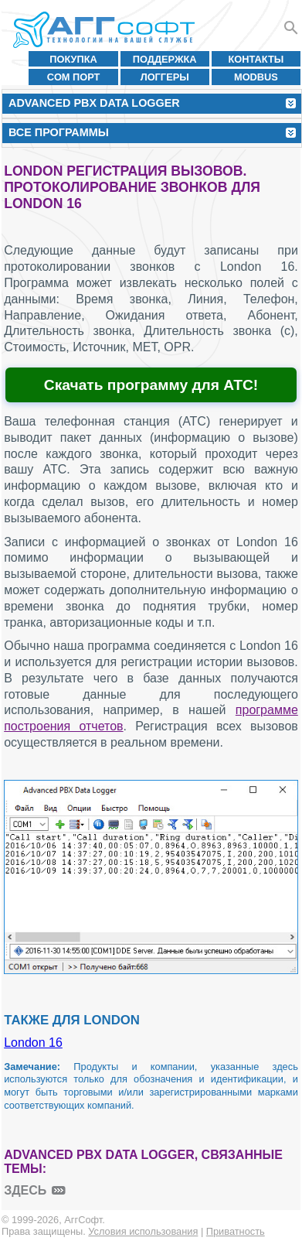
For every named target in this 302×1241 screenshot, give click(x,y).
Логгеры (165, 77)
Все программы (58, 132)
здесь (25, 1190)
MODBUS (256, 77)
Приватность (235, 1231)
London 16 (33, 1042)
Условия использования (143, 1231)
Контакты (256, 59)
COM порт (73, 77)
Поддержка (165, 59)
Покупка (73, 59)
